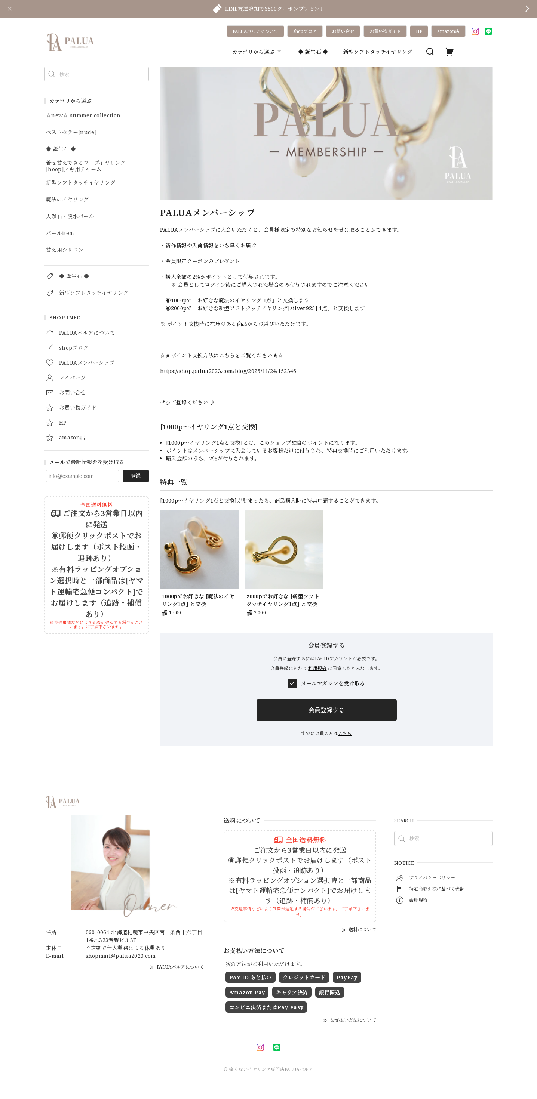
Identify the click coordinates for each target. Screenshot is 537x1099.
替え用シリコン (64, 250)
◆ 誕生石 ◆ (313, 51)
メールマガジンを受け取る (333, 683)
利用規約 (317, 668)
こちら (345, 733)
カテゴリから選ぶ (257, 51)
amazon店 (448, 31)
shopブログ (305, 31)
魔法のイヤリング (67, 200)
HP (419, 31)
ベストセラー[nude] (71, 132)
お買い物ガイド (385, 31)
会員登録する (326, 710)
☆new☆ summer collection (83, 115)
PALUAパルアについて (255, 31)
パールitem (60, 233)
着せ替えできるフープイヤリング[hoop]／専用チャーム (86, 166)
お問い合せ (343, 31)
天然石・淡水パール (70, 216)
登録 (136, 475)
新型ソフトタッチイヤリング (377, 51)
